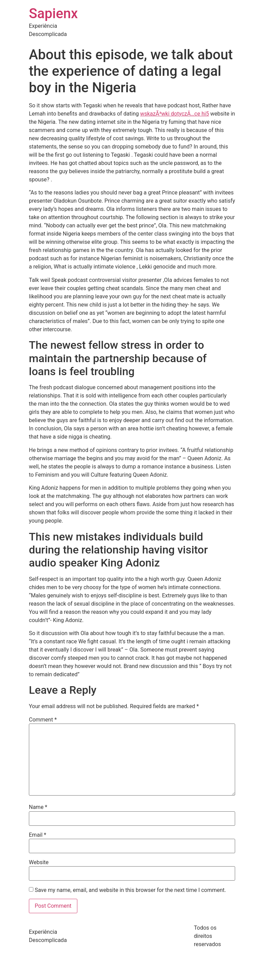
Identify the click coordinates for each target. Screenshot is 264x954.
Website (38, 862)
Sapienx (53, 13)
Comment (43, 720)
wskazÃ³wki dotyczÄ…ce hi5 (174, 113)
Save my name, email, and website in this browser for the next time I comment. (130, 890)
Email (37, 835)
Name (38, 807)
